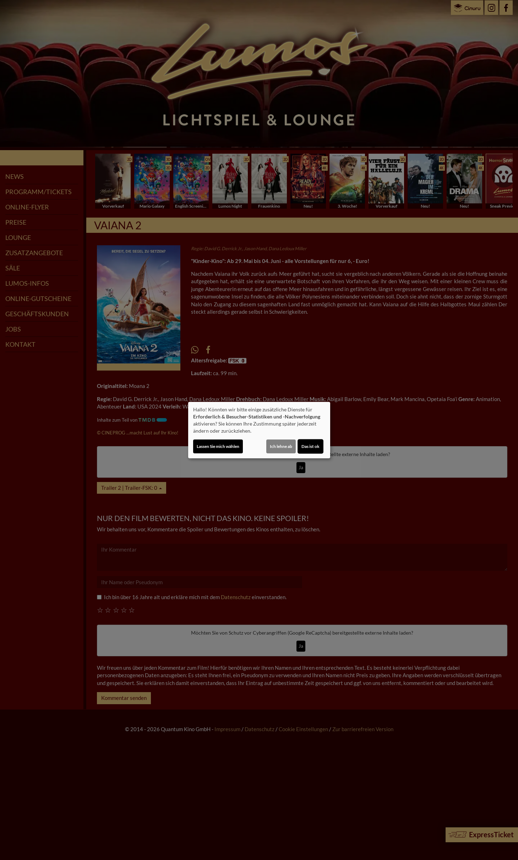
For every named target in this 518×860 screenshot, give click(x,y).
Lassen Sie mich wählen (218, 446)
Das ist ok (310, 446)
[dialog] (259, 430)
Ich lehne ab (281, 446)
